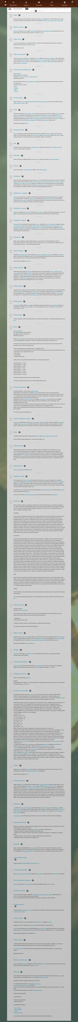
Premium (40, 811)
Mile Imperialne (38, 665)
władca (52, 271)
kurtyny (60, 744)
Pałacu (30, 273)
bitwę (48, 58)
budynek (20, 254)
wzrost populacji (56, 741)
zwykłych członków (27, 169)
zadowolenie (21, 116)
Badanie (15, 31)
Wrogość (30, 863)
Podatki (49, 115)
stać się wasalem (57, 116)
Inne (21, 183)
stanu (35, 863)
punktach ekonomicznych (30, 101)
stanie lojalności (43, 169)
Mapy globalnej (28, 113)
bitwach (27, 481)
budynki (19, 103)
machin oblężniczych (46, 31)
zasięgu (27, 677)
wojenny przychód (53, 436)
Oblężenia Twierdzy (44, 977)
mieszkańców (54, 494)
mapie (16, 752)
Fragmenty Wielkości (31, 786)
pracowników (40, 873)
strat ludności (42, 928)
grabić (31, 399)
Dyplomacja (64, 3)
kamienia (29, 807)
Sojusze (22, 784)
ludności (46, 115)
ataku (42, 19)
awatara (62, 697)
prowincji (22, 930)
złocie (59, 115)
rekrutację (44, 489)
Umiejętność (16, 305)
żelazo (15, 811)
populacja (16, 452)
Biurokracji (60, 811)
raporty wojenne (38, 212)
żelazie (29, 480)
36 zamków (25, 752)
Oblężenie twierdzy (46, 20)
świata (37, 180)
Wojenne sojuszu (55, 181)
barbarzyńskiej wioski (37, 894)
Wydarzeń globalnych (49, 786)
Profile (44, 242)
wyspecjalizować (29, 884)
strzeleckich (33, 31)
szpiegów (37, 159)
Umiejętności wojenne (23, 76)
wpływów (37, 754)
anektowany (55, 118)
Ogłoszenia (24, 183)
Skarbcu (15, 896)
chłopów (43, 807)
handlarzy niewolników (47, 894)
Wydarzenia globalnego (44, 784)
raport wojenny (27, 212)
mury (28, 58)
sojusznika (54, 198)
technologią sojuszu (27, 910)
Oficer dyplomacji (41, 787)
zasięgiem (60, 254)
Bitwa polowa (54, 20)
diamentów (53, 291)
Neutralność (23, 863)
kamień (19, 811)
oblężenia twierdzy (20, 58)
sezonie (23, 456)
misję (37, 667)
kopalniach (48, 807)
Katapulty (16, 88)
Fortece (37, 747)
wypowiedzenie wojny (29, 653)
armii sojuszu (33, 422)
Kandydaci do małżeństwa (26, 851)
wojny (44, 480)
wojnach (60, 227)
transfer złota (47, 198)
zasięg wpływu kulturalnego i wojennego (43, 254)
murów (22, 61)
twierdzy (55, 811)
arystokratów (33, 847)
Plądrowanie (60, 20)
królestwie (27, 454)
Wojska (43, 59)
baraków (48, 884)
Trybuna (29, 183)
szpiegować (26, 399)
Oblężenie (50, 61)
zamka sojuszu (25, 254)
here (14, 598)
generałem (21, 274)
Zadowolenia (55, 873)
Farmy (15, 928)
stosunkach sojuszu (19, 225)
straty (54, 930)
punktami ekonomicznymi (33, 770)
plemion (36, 392)
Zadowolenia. (20, 291)
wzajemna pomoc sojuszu (19, 911)
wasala (37, 965)
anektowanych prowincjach (40, 116)
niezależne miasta (46, 135)
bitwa (20, 63)
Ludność (34, 113)
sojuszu (41, 32)
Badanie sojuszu (18, 815)
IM (53, 667)
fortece (25, 494)
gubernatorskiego (53, 305)
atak (25, 31)
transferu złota (33, 198)
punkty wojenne (45, 436)
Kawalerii (60, 975)
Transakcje (62, 181)
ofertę (56, 197)
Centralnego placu (33, 294)
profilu (37, 185)
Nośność (16, 747)
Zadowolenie (60, 293)
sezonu (62, 729)
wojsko (37, 58)
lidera (19, 769)
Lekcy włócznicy (17, 1007)
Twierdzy (30, 469)
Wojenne (39, 181)
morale (28, 61)
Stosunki (15, 653)
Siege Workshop (23, 610)
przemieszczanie (56, 225)
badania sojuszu (17, 812)
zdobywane (44, 399)
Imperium (30, 271)
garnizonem (52, 58)
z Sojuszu (43, 181)
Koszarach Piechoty (38, 990)
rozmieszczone (20, 469)
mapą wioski (43, 185)
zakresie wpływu (58, 638)
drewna (21, 807)
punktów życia (55, 147)
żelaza (25, 807)
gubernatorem (28, 274)
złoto (29, 873)
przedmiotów (36, 829)
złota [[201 (62, 489)
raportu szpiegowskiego (54, 159)
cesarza (28, 305)
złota (19, 200)
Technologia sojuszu (19, 948)
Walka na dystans (33, 76)
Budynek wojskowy (18, 330)
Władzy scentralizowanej (35, 118)
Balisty (15, 89)
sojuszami (37, 436)
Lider (27, 787)
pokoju (25, 278)
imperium (48, 133)
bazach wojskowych (35, 147)
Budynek (15, 884)
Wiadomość (16, 197)
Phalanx (16, 1011)
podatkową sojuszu (36, 225)
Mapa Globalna (13, 3)
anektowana (16, 115)
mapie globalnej (36, 135)
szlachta (15, 273)
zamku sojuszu (24, 636)
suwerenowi (24, 963)
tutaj (27, 123)
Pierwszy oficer (32, 787)
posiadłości (41, 422)
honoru (48, 653)
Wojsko (51, 3)
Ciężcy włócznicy (18, 1009)
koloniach (49, 116)
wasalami (58, 135)
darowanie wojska (23, 227)
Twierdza (19, 338)
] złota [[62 (22, 489)
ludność (35, 494)
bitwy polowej (38, 59)
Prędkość (15, 665)
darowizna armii (24, 424)
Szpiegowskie (49, 181)
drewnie (25, 480)
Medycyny (40, 922)
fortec (27, 744)
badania (15, 103)
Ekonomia (26, 3)
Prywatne (35, 181)
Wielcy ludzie (39, 3)
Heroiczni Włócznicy (18, 1012)
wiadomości (52, 224)
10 (72, 1)
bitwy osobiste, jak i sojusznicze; (47, 746)
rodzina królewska (58, 271)
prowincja (57, 113)
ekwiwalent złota (60, 481)
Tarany (15, 86)
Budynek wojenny (17, 73)
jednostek (50, 489)
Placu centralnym (36, 291)
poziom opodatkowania (21, 873)
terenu (47, 811)
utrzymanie (35, 749)
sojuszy (29, 754)
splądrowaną (30, 494)
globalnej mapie (34, 391)
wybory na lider (42, 227)
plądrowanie (25, 741)
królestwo (32, 694)
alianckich (39, 638)
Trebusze (16, 91)
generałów (27, 306)
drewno (61, 809)
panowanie (33, 640)
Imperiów (44, 638)
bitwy (40, 61)
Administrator (16, 183)
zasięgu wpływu (35, 227)
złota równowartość (42, 101)
